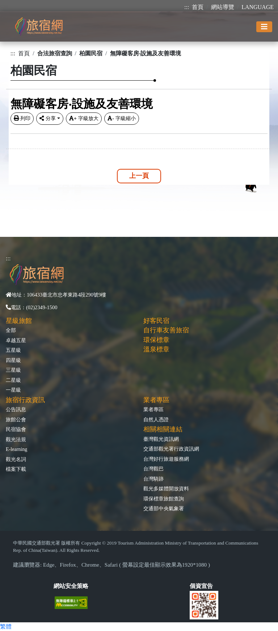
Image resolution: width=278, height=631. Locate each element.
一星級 (13, 390)
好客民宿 (156, 320)
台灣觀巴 (153, 469)
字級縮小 (122, 118)
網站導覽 (222, 7)
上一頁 (139, 175)
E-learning (16, 449)
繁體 (6, 626)
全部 (11, 330)
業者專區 (153, 409)
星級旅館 (19, 320)
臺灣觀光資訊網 (161, 439)
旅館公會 (16, 419)
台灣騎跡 (153, 479)
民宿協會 (16, 429)
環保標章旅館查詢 (163, 499)
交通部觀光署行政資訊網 (171, 449)
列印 (22, 118)
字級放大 (83, 118)
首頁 (197, 7)
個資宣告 (201, 586)
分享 (47, 118)
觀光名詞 (16, 459)
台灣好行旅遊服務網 (166, 459)
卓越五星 (16, 340)
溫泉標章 (156, 349)
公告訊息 (16, 409)
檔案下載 (16, 469)
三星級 (13, 370)
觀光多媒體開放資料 (166, 488)
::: (186, 7)
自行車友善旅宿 (166, 330)
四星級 (13, 360)
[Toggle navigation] (264, 26)
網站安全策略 (71, 586)
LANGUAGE (257, 7)
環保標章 (156, 340)
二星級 (13, 380)
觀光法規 (16, 439)
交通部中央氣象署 (163, 508)
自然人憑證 (156, 419)
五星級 (13, 350)
